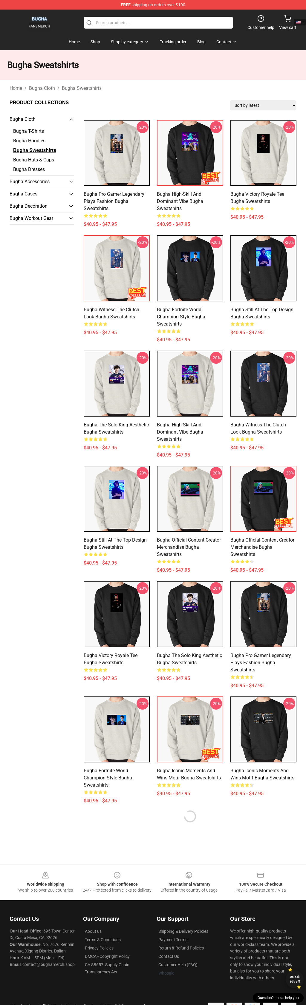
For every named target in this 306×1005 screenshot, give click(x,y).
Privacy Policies (99, 948)
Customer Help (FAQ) (178, 964)
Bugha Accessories (30, 181)
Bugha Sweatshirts (82, 88)
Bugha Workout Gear (31, 218)
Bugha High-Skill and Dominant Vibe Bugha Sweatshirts (180, 201)
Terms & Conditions (103, 939)
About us (93, 931)
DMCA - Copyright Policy (107, 956)
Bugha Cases (23, 194)
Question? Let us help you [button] (278, 998)
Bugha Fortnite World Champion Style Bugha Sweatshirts (181, 317)
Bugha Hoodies (29, 141)
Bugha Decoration (29, 206)
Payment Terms (172, 939)
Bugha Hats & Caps (33, 160)
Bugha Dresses (29, 169)
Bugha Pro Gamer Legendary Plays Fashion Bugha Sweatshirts (114, 201)
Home (16, 88)
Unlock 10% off (295, 979)
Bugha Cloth (42, 88)
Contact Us (168, 956)
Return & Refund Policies (181, 948)
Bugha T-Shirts (28, 131)
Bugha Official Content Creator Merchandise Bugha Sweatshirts (189, 547)
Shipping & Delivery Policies (183, 931)
